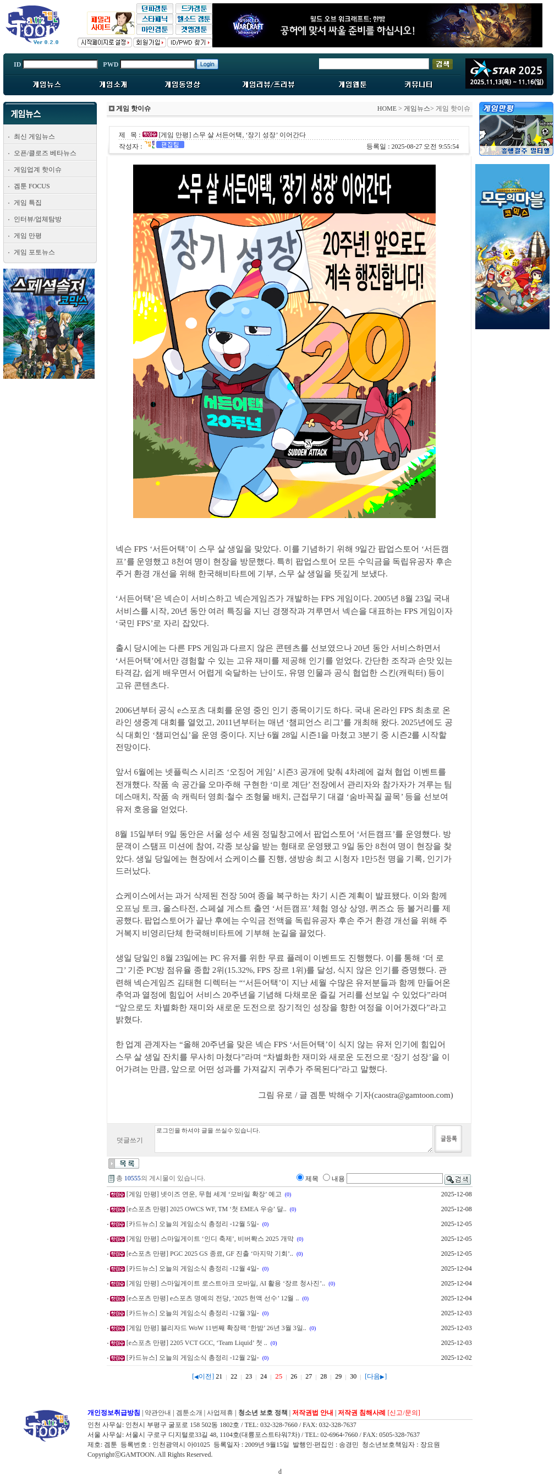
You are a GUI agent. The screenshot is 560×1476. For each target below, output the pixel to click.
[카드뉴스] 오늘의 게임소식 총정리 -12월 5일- (193, 1224)
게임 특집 (28, 202)
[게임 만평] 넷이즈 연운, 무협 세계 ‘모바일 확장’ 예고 (204, 1194)
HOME (387, 108)
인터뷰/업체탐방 (38, 219)
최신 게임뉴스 (34, 136)
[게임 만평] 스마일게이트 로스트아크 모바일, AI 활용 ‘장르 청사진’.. (226, 1283)
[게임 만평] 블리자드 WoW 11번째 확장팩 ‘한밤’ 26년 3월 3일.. (216, 1328)
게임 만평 (28, 235)
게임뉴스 (417, 108)
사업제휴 (220, 1413)
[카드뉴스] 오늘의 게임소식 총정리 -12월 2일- (193, 1357)
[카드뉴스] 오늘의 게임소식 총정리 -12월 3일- (193, 1313)
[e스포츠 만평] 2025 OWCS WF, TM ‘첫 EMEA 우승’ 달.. (207, 1209)
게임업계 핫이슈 (38, 169)
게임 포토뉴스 (34, 252)
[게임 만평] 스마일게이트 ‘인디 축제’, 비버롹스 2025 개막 (210, 1239)
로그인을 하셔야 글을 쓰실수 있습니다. (294, 1139)
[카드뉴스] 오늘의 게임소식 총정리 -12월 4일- (193, 1268)
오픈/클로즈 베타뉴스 (45, 153)
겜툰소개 (189, 1413)
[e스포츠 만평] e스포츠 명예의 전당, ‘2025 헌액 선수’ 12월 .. (213, 1298)
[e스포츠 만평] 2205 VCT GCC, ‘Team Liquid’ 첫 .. (197, 1343)
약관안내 (158, 1413)
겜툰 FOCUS (32, 186)
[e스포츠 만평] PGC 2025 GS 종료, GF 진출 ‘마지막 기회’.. (210, 1253)
